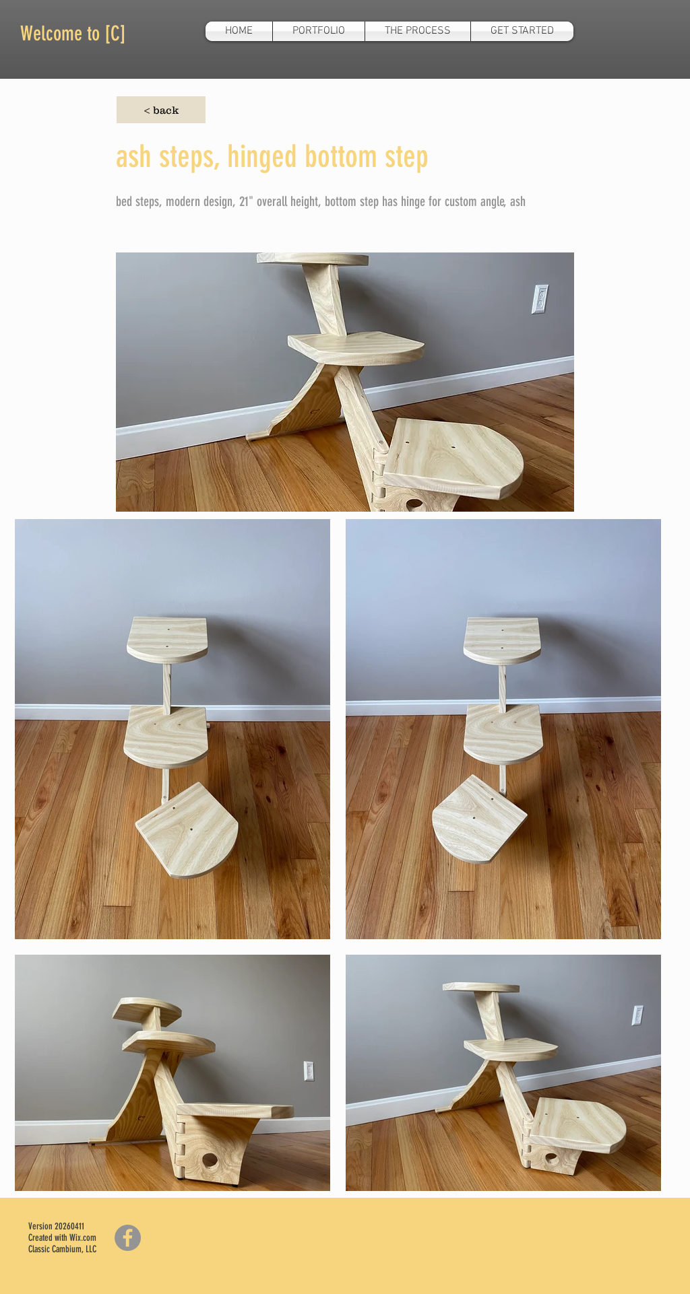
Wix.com (82, 1238)
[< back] (161, 109)
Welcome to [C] (73, 34)
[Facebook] (128, 1238)
